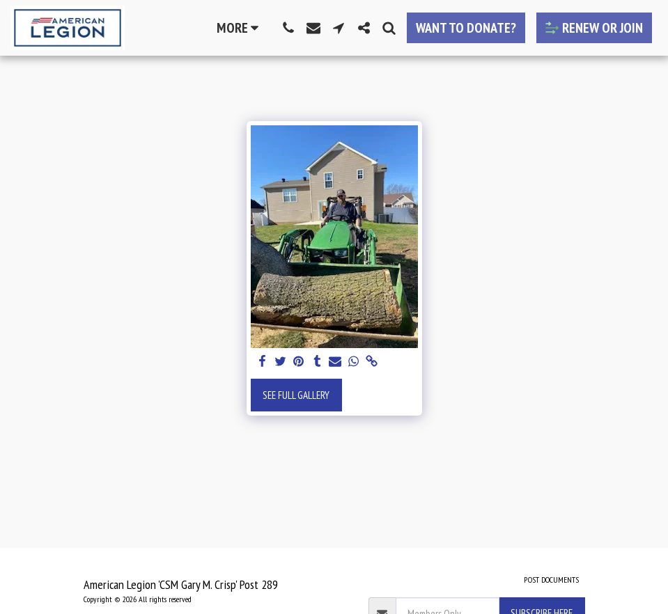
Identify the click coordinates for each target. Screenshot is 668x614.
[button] (288, 28)
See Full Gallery (296, 395)
